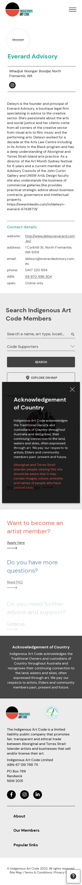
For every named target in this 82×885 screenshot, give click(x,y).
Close (69, 394)
